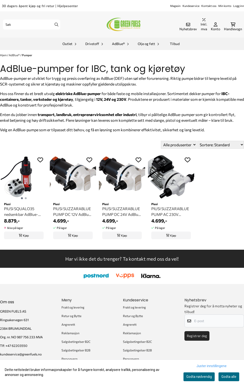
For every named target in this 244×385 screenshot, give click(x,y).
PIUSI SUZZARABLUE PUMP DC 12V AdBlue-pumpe (72, 211)
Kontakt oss (208, 5)
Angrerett (68, 324)
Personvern (69, 359)
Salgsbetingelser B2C (76, 342)
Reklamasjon (70, 333)
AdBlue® (14, 55)
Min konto (224, 5)
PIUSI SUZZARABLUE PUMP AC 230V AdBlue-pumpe (170, 211)
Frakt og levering (72, 307)
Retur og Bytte (71, 316)
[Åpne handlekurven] (233, 26)
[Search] (56, 24)
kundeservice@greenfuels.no (21, 354)
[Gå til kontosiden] (215, 26)
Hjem (3, 55)
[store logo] (123, 24)
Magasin (175, 5)
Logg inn (238, 5)
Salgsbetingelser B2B (75, 350)
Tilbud (175, 44)
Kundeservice (191, 5)
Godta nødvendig (199, 377)
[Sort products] (220, 145)
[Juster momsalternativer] (204, 24)
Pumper (27, 55)
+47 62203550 (16, 346)
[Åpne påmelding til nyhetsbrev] (188, 26)
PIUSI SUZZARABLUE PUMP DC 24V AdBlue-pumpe (122, 211)
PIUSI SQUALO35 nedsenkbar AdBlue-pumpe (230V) (21, 211)
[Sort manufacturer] (179, 145)
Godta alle (228, 377)
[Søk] (31, 25)
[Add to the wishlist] (40, 160)
